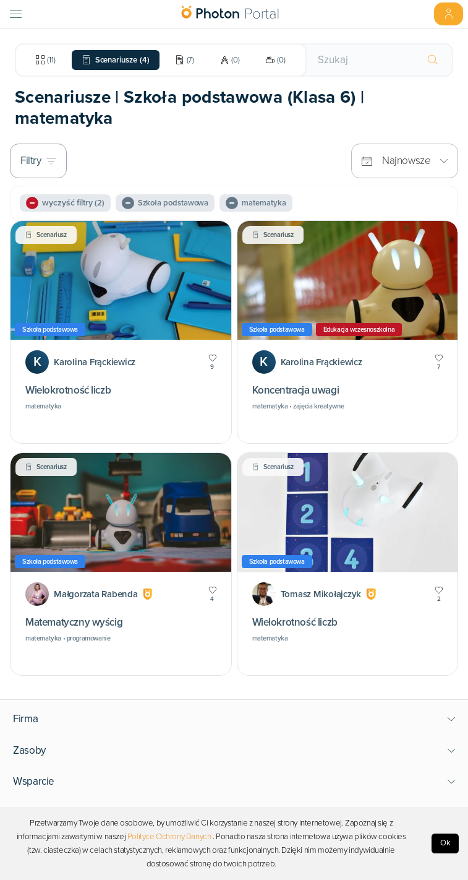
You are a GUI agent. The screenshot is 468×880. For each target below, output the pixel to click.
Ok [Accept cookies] (445, 843)
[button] (234, 719)
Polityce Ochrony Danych (169, 837)
